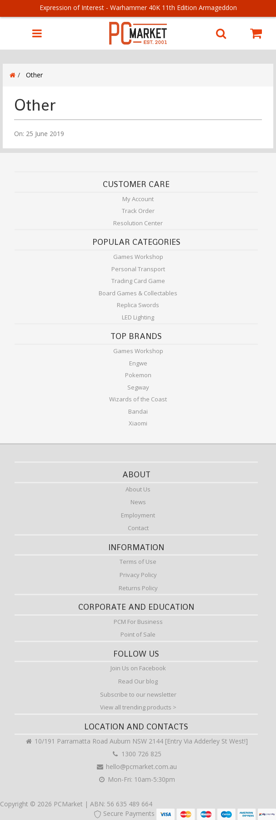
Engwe (138, 363)
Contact (138, 528)
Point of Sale (138, 634)
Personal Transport (138, 269)
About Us (138, 489)
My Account (138, 199)
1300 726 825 (136, 753)
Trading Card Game (138, 281)
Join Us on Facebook (138, 668)
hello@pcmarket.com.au (136, 766)
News (138, 502)
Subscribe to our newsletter (138, 694)
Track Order (138, 211)
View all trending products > (138, 707)
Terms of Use (138, 561)
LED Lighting (138, 317)
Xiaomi (138, 423)
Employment (138, 515)
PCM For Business (138, 622)
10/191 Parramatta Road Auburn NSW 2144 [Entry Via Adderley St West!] (136, 741)
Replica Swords (138, 305)
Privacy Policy (138, 575)
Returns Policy (138, 588)
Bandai (138, 411)
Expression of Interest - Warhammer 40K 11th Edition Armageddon (138, 7)
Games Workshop (138, 257)
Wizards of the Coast (138, 399)
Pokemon (138, 375)
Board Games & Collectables (138, 293)
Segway (138, 387)
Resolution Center (138, 223)
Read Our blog (138, 681)
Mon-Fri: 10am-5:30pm (136, 779)
